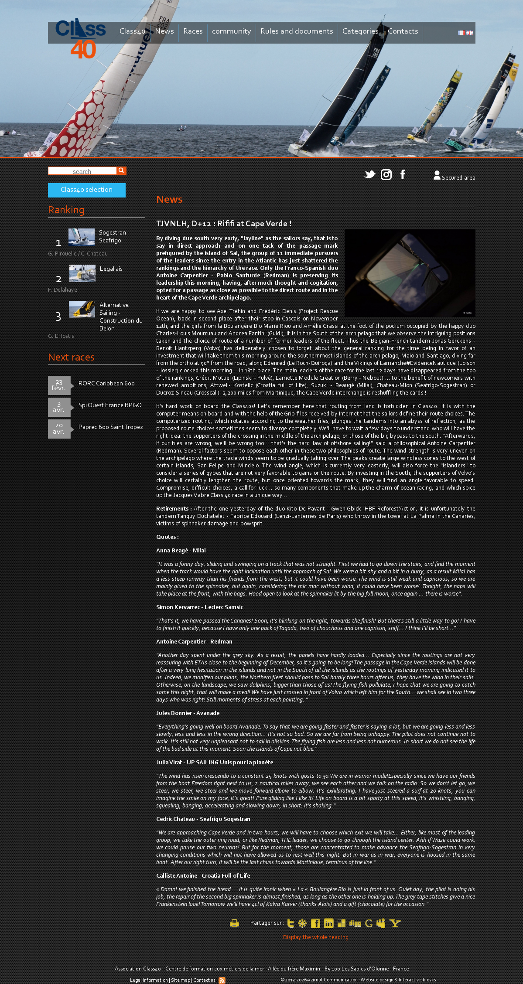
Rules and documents (296, 31)
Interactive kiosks (417, 980)
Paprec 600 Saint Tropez (111, 427)
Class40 (133, 31)
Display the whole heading (316, 938)
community (231, 31)
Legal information (149, 980)
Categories (360, 31)
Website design (377, 980)
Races (193, 31)
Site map (180, 980)
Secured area (458, 178)
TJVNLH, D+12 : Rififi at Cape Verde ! (224, 224)
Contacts (403, 31)
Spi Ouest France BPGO (110, 405)
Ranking (66, 210)
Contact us (204, 980)
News (164, 31)
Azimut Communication (332, 980)
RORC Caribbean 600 (107, 384)
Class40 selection (87, 190)
